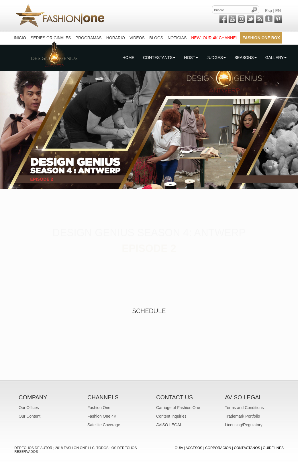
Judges (216, 57)
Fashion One (98, 407)
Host (191, 57)
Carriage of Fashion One (178, 407)
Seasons (245, 57)
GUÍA (179, 448)
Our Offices (29, 407)
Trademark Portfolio (242, 416)
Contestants (159, 57)
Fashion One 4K (101, 416)
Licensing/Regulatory (243, 424)
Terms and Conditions (244, 407)
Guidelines (273, 448)
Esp (268, 10)
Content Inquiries (171, 416)
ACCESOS (193, 448)
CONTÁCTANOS (247, 448)
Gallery (276, 57)
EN (278, 10)
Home (128, 57)
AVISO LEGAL (169, 424)
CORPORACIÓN (218, 448)
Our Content (29, 416)
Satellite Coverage (103, 424)
